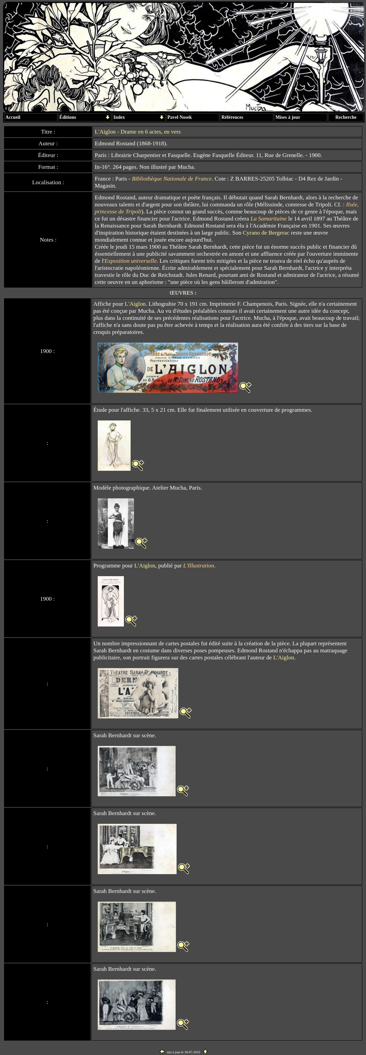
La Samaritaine (268, 218)
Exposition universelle (130, 260)
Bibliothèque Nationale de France (172, 178)
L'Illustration (198, 565)
